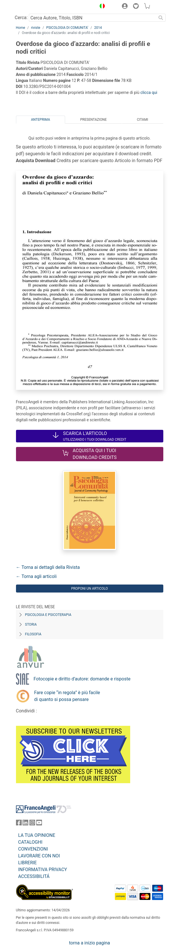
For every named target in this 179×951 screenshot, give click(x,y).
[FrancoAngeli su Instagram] (32, 824)
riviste (35, 28)
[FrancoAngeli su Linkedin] (25, 824)
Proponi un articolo (89, 589)
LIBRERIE (27, 862)
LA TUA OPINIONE (36, 835)
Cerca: (21, 17)
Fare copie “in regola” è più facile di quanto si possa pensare (67, 696)
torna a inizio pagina (89, 943)
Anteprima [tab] (40, 120)
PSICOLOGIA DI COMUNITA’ (67, 28)
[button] (101, 7)
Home (20, 28)
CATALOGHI (30, 842)
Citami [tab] (142, 120)
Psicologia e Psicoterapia (48, 615)
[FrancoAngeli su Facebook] (19, 824)
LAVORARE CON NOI (39, 856)
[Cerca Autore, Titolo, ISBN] (92, 18)
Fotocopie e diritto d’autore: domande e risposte (82, 679)
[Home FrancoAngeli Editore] (35, 7)
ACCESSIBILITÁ (34, 876)
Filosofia (33, 634)
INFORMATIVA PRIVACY (42, 869)
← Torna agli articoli (36, 576)
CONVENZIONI (33, 849)
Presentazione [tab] (93, 120)
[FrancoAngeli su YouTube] (39, 824)
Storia (31, 624)
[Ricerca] (161, 18)
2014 (98, 28)
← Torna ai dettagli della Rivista (48, 567)
